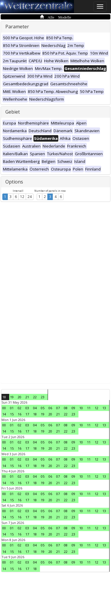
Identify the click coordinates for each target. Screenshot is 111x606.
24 (30, 196)
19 (12, 397)
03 (27, 408)
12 (22, 196)
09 (73, 408)
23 (42, 397)
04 (35, 408)
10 (81, 408)
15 (12, 414)
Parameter (17, 26)
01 (12, 408)
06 (50, 408)
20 (19, 397)
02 (19, 408)
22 (35, 397)
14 (4, 414)
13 (104, 408)
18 (4, 397)
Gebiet (12, 112)
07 (58, 408)
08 (65, 408)
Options (14, 181)
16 (19, 414)
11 (89, 408)
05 (42, 408)
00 (4, 408)
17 (27, 414)
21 (27, 397)
